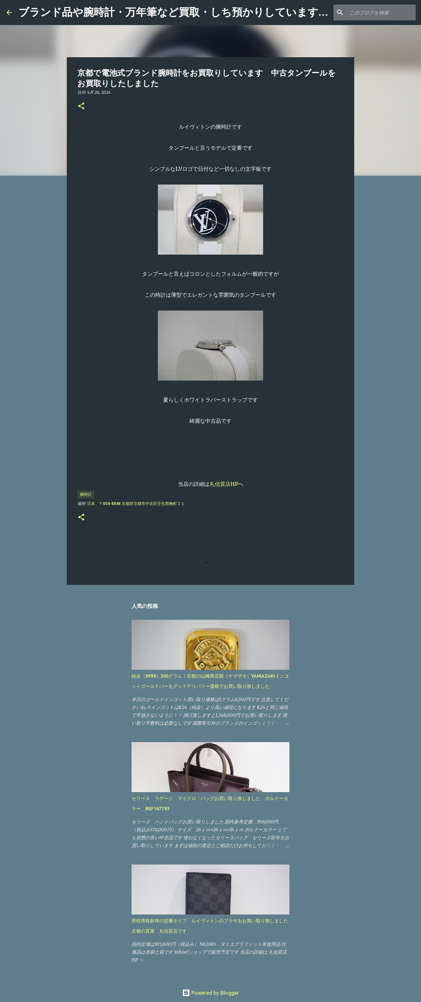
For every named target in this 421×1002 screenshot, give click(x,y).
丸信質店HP (224, 484)
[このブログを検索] (381, 12)
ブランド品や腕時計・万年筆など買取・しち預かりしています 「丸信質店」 (205, 12)
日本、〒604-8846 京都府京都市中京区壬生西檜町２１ (136, 503)
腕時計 (86, 494)
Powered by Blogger (210, 993)
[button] (81, 106)
